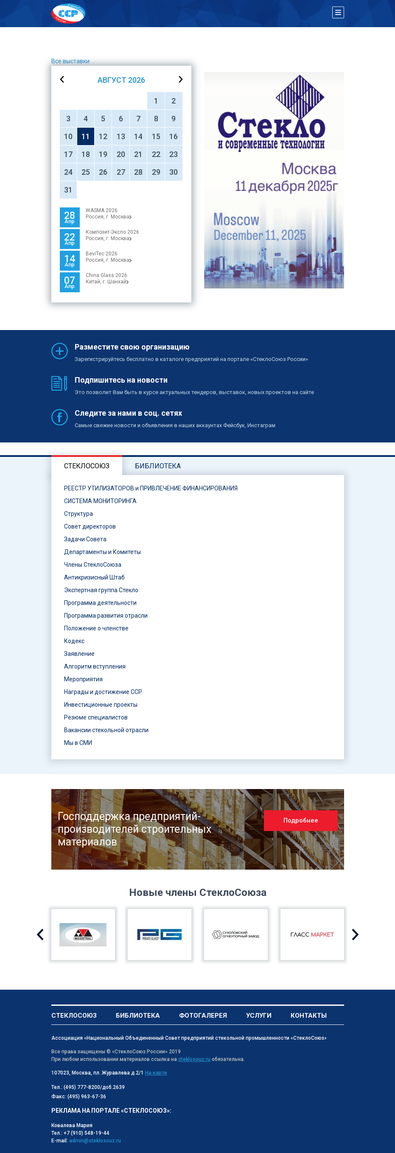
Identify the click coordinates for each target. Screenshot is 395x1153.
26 (103, 172)
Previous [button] (40, 934)
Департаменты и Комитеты (102, 552)
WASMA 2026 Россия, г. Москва (109, 213)
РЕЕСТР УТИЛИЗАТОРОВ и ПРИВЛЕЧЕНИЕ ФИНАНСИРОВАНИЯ (151, 488)
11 (85, 136)
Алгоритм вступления (95, 666)
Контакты (309, 1015)
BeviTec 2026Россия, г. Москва (109, 257)
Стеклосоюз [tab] (86, 466)
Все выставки (70, 61)
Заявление (79, 653)
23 (173, 154)
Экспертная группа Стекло (101, 590)
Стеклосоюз (74, 1015)
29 (156, 172)
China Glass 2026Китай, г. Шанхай (107, 278)
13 (121, 136)
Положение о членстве (96, 628)
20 (121, 154)
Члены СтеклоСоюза (92, 564)
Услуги (259, 1015)
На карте (156, 1073)
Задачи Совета (85, 539)
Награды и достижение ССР (103, 691)
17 (68, 154)
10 (68, 136)
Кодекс (74, 641)
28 (138, 172)
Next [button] (355, 934)
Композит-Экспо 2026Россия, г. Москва (112, 235)
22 (156, 154)
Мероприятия (83, 679)
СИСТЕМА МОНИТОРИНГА (100, 501)
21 (138, 154)
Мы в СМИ (78, 742)
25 (85, 172)
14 (138, 136)
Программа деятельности (100, 602)
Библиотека (138, 1015)
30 (173, 172)
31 (68, 189)
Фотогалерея (203, 1015)
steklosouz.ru (194, 1059)
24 (68, 172)
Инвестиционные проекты (100, 704)
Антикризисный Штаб (94, 577)
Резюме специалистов (96, 717)
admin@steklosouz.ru (95, 1141)
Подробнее (300, 820)
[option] (274, 180)
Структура (78, 513)
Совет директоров (90, 526)
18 (85, 154)
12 (103, 136)
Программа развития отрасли (106, 615)
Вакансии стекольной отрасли (106, 730)
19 (103, 154)
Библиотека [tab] (158, 466)
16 (173, 136)
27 (121, 172)
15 (156, 136)
